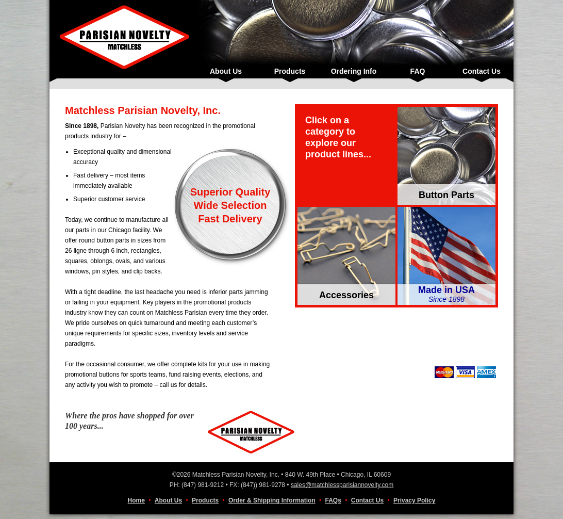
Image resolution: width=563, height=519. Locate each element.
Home (136, 500)
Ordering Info (354, 71)
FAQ (417, 71)
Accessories (346, 295)
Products (290, 71)
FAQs (333, 500)
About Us (226, 71)
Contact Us (481, 71)
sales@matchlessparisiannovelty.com (342, 485)
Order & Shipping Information (272, 500)
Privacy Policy (414, 500)
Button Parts (446, 195)
